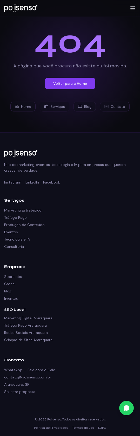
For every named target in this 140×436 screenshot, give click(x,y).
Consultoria (14, 246)
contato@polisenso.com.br (27, 377)
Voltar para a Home (70, 83)
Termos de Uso (83, 428)
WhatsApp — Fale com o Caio (29, 370)
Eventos (11, 232)
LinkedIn (32, 182)
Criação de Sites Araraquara (28, 339)
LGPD (102, 428)
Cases (9, 284)
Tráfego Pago (15, 217)
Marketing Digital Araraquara (28, 318)
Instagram (12, 182)
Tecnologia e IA (17, 239)
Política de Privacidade (51, 428)
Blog (84, 106)
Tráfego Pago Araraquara (25, 325)
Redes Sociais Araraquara (26, 332)
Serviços (54, 106)
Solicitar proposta (19, 391)
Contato (114, 106)
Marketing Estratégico (23, 210)
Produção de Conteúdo (24, 224)
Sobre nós (13, 276)
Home (23, 106)
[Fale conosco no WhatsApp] (126, 408)
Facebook (51, 182)
